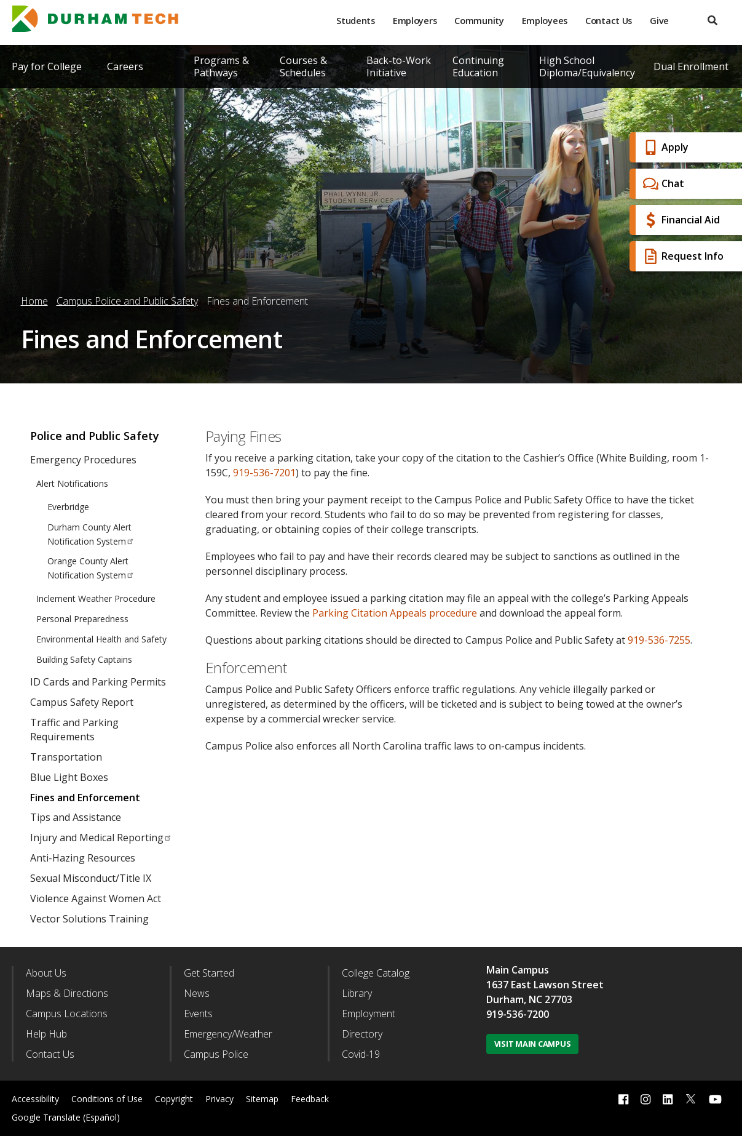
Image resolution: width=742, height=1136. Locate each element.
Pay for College (47, 66)
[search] (712, 21)
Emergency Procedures (83, 459)
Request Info (682, 256)
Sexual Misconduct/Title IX (90, 878)
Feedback (310, 1099)
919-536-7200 (517, 1014)
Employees (544, 20)
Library (357, 993)
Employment (368, 1013)
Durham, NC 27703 (529, 999)
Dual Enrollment (690, 66)
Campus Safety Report (81, 702)
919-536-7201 (264, 472)
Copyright (174, 1099)
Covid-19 (361, 1054)
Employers (414, 20)
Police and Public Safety (94, 435)
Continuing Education (478, 66)
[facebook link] (623, 1099)
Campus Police (216, 1054)
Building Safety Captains (84, 659)
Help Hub (46, 1034)
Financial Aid (680, 220)
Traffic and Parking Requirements (74, 729)
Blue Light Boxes (69, 777)
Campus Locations (67, 1013)
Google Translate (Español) (66, 1117)
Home (34, 301)
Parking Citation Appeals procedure (394, 613)
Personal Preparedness (82, 619)
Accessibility (35, 1099)
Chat (662, 183)
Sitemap (262, 1099)
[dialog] (705, 1099)
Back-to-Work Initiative (398, 66)
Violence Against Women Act (95, 898)
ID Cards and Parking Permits (98, 682)
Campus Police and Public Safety (127, 301)
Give (659, 20)
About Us (46, 973)
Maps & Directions (67, 993)
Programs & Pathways (221, 66)
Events (198, 1013)
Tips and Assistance (75, 817)
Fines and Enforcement (85, 797)
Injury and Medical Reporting (101, 837)
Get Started (209, 973)
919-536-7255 (659, 640)
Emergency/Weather (228, 1034)
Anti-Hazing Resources (82, 858)
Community (478, 20)
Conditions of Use (107, 1099)
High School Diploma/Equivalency (587, 66)
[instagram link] (645, 1099)
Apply (664, 147)
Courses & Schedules (303, 66)
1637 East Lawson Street (545, 984)
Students (355, 20)
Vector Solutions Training (89, 919)
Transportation (66, 757)
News (197, 993)
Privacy (219, 1099)
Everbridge (68, 507)
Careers (125, 66)
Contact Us (608, 20)
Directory (362, 1034)
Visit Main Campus (532, 1043)
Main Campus (517, 970)
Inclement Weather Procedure (96, 598)
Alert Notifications (72, 483)
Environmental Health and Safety (101, 639)
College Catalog (375, 973)
